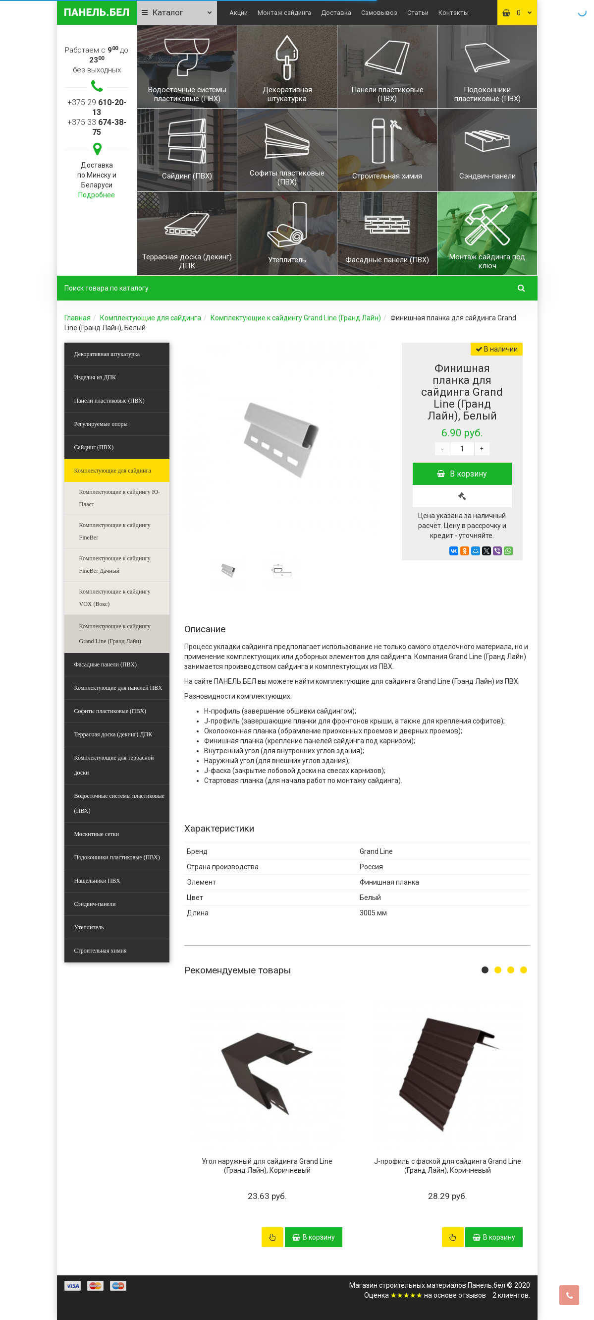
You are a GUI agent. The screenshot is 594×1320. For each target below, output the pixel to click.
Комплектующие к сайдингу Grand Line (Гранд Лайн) (296, 318)
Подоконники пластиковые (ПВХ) (117, 857)
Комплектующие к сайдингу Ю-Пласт (119, 498)
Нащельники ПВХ (97, 880)
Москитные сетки (96, 834)
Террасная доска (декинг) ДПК (113, 734)
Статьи (418, 12)
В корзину (462, 474)
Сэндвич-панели (95, 903)
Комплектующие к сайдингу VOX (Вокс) (115, 597)
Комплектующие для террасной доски (114, 765)
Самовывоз (379, 12)
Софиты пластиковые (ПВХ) (110, 711)
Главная (77, 318)
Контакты (453, 12)
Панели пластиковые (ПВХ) (109, 400)
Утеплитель (89, 927)
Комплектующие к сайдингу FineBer (115, 531)
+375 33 (96, 127)
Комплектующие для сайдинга (150, 318)
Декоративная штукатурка (107, 354)
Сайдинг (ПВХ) (94, 447)
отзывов (472, 1295)
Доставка (336, 12)
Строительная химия (100, 950)
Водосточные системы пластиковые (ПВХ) (119, 803)
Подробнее (96, 195)
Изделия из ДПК (95, 377)
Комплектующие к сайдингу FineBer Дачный (115, 564)
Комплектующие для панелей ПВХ (118, 687)
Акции (238, 12)
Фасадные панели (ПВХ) (105, 664)
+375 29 (96, 107)
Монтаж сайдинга (284, 12)
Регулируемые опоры (101, 423)
